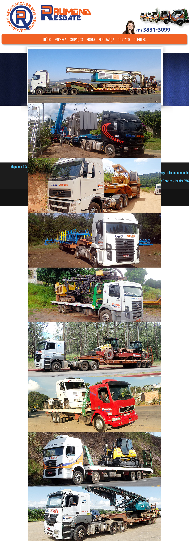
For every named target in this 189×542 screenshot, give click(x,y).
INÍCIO (47, 39)
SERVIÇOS (76, 39)
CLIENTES (140, 39)
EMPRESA (60, 39)
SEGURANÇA (106, 39)
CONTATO (124, 39)
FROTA (91, 39)
